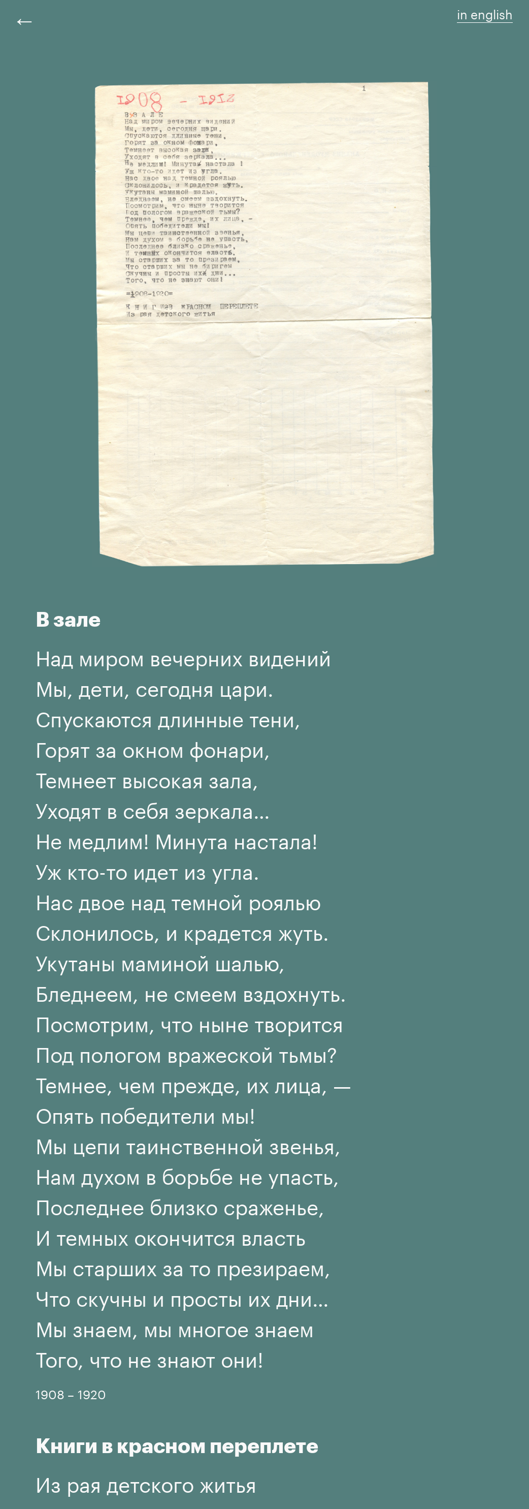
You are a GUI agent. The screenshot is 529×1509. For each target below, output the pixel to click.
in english (485, 13)
